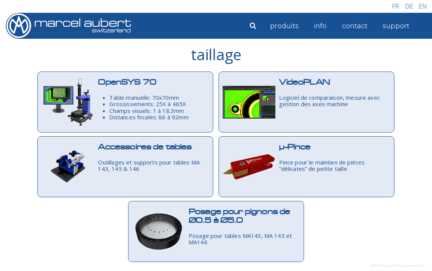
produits (284, 26)
